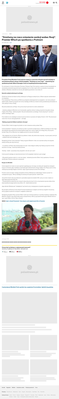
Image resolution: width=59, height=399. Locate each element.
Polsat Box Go (9, 391)
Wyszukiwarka (56, 2)
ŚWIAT (29, 242)
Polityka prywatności (30, 387)
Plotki (36, 395)
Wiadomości (15, 391)
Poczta (14, 395)
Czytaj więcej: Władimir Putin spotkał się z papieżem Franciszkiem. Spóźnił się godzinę (27, 287)
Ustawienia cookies (20, 387)
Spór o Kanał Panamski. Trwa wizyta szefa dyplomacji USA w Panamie (25, 201)
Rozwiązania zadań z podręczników (27, 396)
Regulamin (8, 387)
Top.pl (18, 396)
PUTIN (11, 242)
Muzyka (36, 396)
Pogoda (23, 391)
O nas (36, 387)
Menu (3, 3)
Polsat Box (42, 391)
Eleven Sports (28, 391)
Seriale (15, 396)
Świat (10, 33)
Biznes (48, 395)
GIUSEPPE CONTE (5, 242)
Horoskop (32, 395)
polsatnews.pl (4, 33)
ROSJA (15, 242)
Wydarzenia (41, 395)
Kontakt (3, 387)
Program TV (27, 395)
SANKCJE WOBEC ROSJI (22, 242)
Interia (10, 395)
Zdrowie (11, 396)
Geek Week (34, 391)
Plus (38, 391)
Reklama (13, 387)
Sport (20, 391)
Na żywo (22, 395)
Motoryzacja (53, 395)
